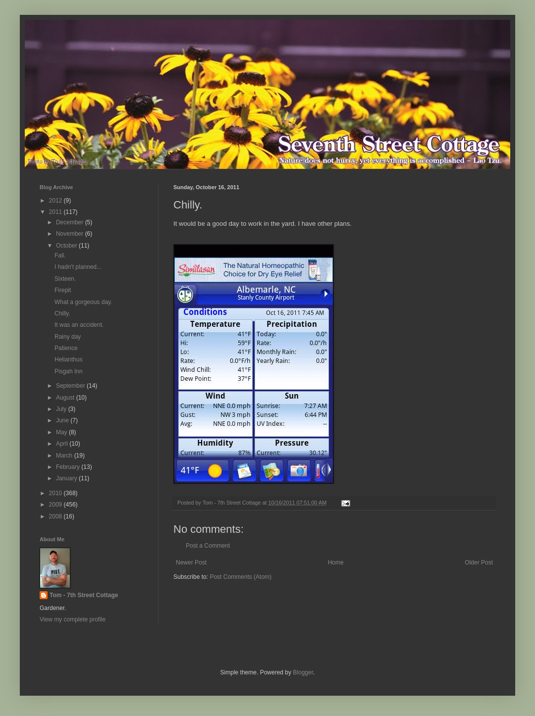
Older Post (479, 562)
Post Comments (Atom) (240, 576)
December (70, 222)
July (62, 409)
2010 (56, 493)
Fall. (60, 255)
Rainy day (67, 336)
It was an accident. (79, 324)
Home (336, 562)
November (70, 233)
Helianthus (68, 359)
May (62, 432)
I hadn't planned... (78, 266)
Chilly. (62, 313)
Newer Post (191, 562)
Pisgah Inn (68, 371)
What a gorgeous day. (83, 302)
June (63, 420)
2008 (56, 516)
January (67, 478)
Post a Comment (208, 545)
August (66, 397)
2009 (56, 504)
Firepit (62, 290)
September (71, 385)
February (68, 466)
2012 (56, 200)
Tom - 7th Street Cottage (84, 595)
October (67, 245)
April (62, 443)
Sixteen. (65, 278)
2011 (56, 211)
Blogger (303, 672)
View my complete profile (73, 619)
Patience (66, 348)
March (65, 455)
